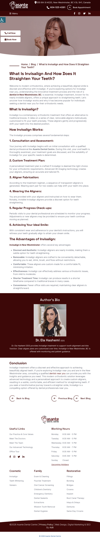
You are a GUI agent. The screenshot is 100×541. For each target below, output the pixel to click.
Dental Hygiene (41, 511)
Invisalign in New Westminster (24, 245)
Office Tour (14, 451)
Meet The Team (16, 443)
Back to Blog (20, 398)
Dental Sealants (41, 498)
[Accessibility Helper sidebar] (3, 20)
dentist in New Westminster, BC (25, 94)
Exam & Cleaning (41, 476)
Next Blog (83, 398)
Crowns (70, 489)
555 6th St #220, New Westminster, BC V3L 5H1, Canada (63, 2)
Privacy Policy (46, 524)
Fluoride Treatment (42, 481)
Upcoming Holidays (60, 464)
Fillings (70, 476)
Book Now (11, 39)
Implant (70, 494)
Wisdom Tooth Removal (44, 507)
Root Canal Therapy (75, 498)
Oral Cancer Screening (44, 485)
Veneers (12, 485)
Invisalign (13, 476)
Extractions (39, 502)
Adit (52, 527)
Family (38, 471)
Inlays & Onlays (73, 502)
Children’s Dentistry (42, 489)
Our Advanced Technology (21, 447)
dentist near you (57, 373)
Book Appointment (80, 7)
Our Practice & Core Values (21, 434)
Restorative (74, 471)
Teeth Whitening (16, 481)
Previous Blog (62, 398)
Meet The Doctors (17, 438)
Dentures (71, 507)
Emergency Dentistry (43, 494)
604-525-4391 (56, 7)
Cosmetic (15, 471)
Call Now (10, 33)
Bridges (70, 485)
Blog (33, 64)
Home (24, 64)
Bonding (70, 481)
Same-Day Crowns (75, 511)
